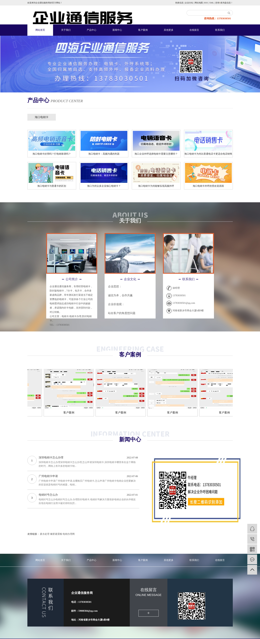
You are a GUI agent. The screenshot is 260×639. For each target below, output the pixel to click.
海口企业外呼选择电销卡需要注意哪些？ (156, 154)
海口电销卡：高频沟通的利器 (103, 154)
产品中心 (91, 30)
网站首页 (40, 30)
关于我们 (66, 30)
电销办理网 (69, 534)
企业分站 (189, 3)
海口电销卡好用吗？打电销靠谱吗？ (52, 154)
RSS (206, 3)
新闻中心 (117, 30)
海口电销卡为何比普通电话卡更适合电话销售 (208, 154)
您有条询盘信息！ (224, 3)
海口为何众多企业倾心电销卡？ (104, 186)
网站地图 (199, 3)
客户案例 (143, 30)
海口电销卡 (41, 117)
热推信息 (179, 3)
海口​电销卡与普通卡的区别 (51, 186)
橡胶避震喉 (56, 534)
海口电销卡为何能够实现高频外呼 (156, 186)
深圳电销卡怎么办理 (51, 457)
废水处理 (44, 534)
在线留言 (194, 30)
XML (211, 3)
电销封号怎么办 (48, 494)
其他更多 (168, 30)
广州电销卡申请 (48, 476)
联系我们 (220, 30)
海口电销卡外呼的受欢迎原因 (208, 186)
